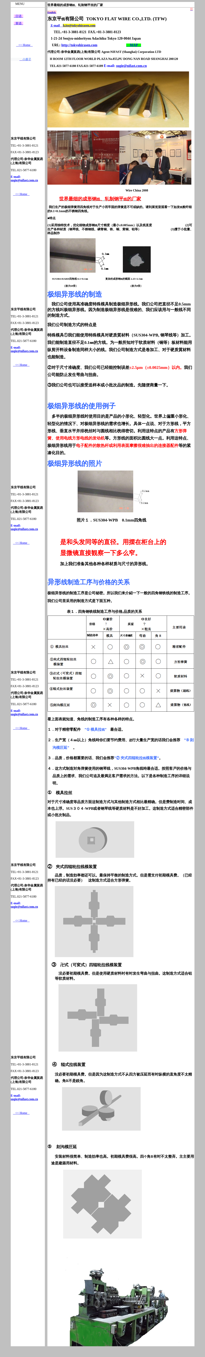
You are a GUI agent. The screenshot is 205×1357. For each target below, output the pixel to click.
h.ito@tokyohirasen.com (79, 25)
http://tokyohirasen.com (79, 45)
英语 (18, 23)
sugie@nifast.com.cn (24, 180)
